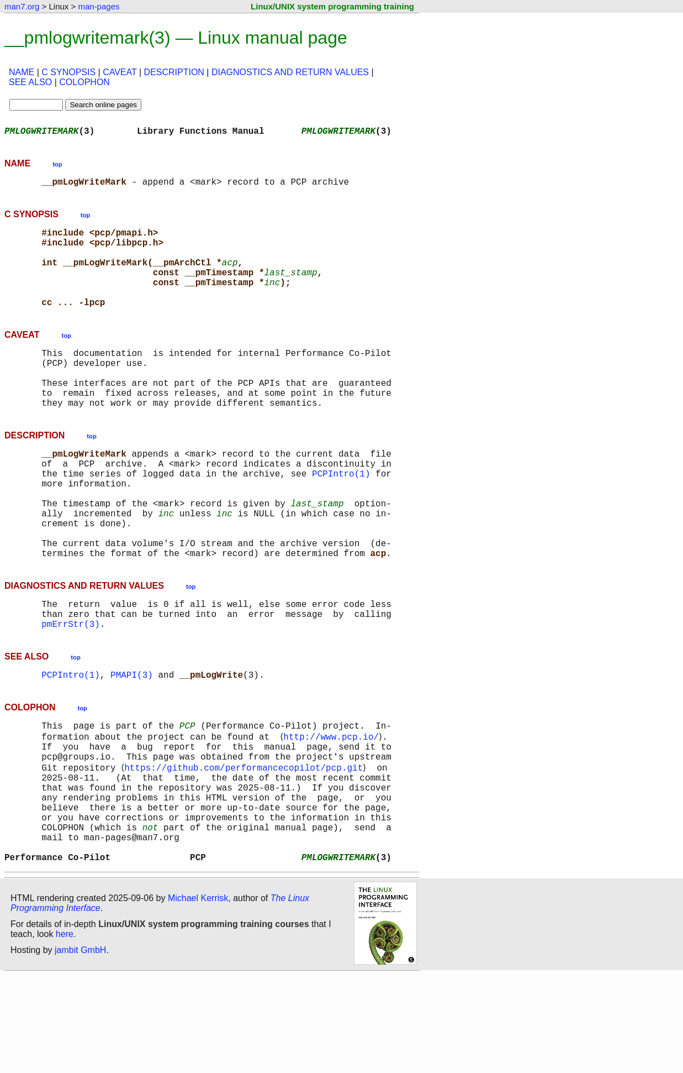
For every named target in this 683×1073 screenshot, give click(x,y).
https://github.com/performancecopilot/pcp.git (245, 845)
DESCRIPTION (174, 72)
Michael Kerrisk (198, 995)
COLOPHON (84, 82)
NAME (21, 72)
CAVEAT (119, 72)
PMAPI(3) (131, 743)
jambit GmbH (80, 1047)
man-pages (98, 6)
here (64, 1031)
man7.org (21, 6)
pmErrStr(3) (70, 690)
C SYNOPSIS (68, 72)
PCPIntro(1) (341, 515)
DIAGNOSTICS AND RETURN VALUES (290, 72)
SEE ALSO (30, 82)
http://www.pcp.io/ (333, 808)
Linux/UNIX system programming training (332, 6)
